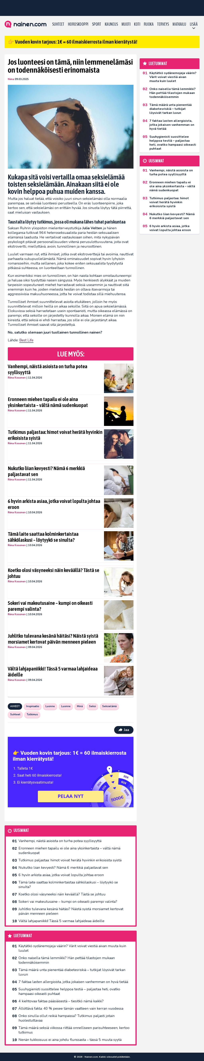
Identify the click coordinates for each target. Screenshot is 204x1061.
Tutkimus (32, 714)
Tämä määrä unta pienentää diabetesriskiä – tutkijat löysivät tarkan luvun (72, 972)
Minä (80, 706)
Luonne (50, 706)
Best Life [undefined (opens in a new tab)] (26, 340)
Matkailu (179, 24)
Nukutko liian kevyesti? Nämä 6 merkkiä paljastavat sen (46, 471)
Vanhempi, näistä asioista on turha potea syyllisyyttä (47, 369)
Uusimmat (21, 830)
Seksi (92, 706)
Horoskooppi (78, 24)
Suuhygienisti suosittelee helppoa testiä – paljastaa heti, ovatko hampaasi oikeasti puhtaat (69, 991)
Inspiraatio (32, 706)
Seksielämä (109, 706)
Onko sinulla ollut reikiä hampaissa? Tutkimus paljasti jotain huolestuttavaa (67, 1018)
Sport (96, 24)
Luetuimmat (23, 936)
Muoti (126, 24)
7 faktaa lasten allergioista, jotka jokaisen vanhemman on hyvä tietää (73, 981)
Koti (137, 24)
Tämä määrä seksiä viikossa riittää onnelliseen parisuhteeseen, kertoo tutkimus (74, 1030)
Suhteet (58, 24)
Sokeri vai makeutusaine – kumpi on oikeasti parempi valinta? (50, 606)
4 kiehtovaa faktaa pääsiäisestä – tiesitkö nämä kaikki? (61, 1001)
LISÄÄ (194, 24)
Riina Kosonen (17, 378)
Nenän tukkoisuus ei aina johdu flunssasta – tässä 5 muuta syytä (70, 1039)
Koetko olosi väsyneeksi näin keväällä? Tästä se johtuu (53, 573)
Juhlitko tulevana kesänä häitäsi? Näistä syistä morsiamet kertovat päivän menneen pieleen (53, 639)
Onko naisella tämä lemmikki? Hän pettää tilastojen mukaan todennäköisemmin (67, 960)
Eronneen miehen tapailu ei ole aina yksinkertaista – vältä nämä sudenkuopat (48, 402)
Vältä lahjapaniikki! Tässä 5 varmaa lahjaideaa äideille (53, 672)
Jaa (124, 729)
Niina (11, 79)
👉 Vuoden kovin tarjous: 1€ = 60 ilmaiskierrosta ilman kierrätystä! (72, 42)
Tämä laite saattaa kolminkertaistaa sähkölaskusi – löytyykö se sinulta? (43, 537)
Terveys (163, 24)
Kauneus (111, 24)
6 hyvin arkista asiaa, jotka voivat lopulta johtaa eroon (54, 504)
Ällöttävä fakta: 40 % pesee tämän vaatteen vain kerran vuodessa (71, 1008)
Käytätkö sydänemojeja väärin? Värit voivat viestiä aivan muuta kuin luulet (72, 948)
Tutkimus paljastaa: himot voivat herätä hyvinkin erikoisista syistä (55, 435)
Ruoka (149, 24)
